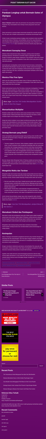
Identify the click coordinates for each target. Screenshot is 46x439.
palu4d (3, 416)
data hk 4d (4, 397)
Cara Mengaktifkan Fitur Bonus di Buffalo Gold (34, 274)
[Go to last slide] (4, 294)
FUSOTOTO (4, 395)
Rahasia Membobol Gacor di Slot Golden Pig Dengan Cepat (18, 378)
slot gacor (4, 426)
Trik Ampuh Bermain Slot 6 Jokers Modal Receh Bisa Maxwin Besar (34, 293)
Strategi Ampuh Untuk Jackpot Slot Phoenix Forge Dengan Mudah (20, 385)
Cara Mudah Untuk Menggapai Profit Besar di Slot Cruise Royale (19, 381)
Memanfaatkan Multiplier (22, 262)
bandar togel (5, 419)
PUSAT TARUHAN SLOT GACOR (9, 265)
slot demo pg (5, 423)
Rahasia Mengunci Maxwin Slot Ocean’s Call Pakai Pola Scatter (19, 389)
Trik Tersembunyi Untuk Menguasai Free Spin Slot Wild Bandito (19, 374)
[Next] (42, 294)
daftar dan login (13, 404)
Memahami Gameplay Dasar (9, 262)
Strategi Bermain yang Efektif (24, 265)
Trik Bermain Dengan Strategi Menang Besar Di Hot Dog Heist (11, 293)
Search (3, 363)
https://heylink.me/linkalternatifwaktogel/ (12, 400)
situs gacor (4, 430)
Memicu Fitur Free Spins (34, 262)
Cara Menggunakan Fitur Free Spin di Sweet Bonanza (12, 274)
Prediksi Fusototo (6, 398)
